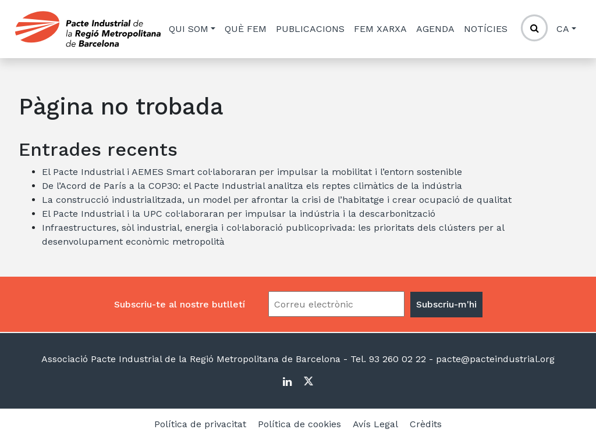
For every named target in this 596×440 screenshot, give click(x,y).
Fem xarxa (380, 28)
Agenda (435, 28)
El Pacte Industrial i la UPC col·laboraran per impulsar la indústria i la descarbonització (238, 213)
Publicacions (310, 28)
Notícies (486, 28)
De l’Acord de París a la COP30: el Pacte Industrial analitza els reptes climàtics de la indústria (252, 185)
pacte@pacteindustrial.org (494, 358)
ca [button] (562, 28)
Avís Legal (375, 424)
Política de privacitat (200, 424)
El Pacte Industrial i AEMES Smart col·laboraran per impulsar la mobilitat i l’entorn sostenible (252, 171)
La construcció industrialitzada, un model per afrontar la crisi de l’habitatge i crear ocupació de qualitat (277, 199)
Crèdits (426, 424)
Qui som (188, 28)
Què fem (246, 28)
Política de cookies (299, 424)
